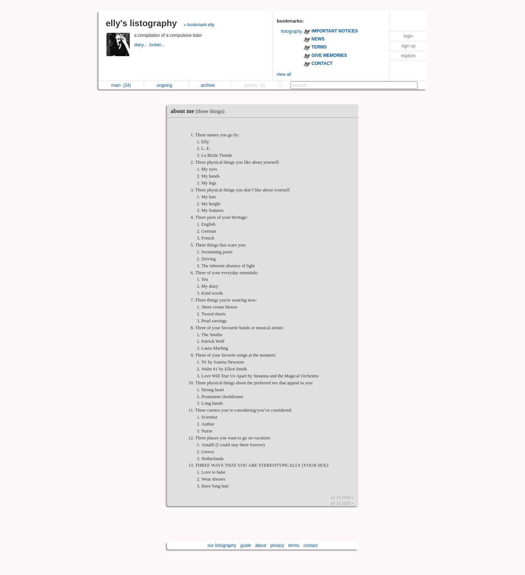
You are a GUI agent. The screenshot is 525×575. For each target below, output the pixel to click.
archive (210, 85)
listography (291, 31)
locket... (157, 44)
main (121, 85)
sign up (408, 45)
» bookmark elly (199, 24)
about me (199, 111)
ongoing (166, 85)
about (260, 545)
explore (408, 55)
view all (284, 74)
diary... (141, 44)
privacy (277, 545)
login (408, 36)
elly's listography (141, 23)
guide (245, 545)
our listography (221, 545)
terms (293, 545)
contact (310, 545)
